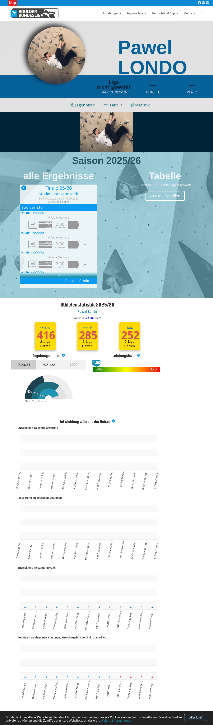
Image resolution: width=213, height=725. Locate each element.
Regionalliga (135, 13)
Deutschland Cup (163, 13)
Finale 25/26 (58, 188)
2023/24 (45, 328)
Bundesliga (110, 13)
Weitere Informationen (116, 721)
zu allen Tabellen (165, 195)
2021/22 (87, 328)
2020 (73, 364)
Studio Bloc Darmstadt (59, 193)
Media (188, 13)
